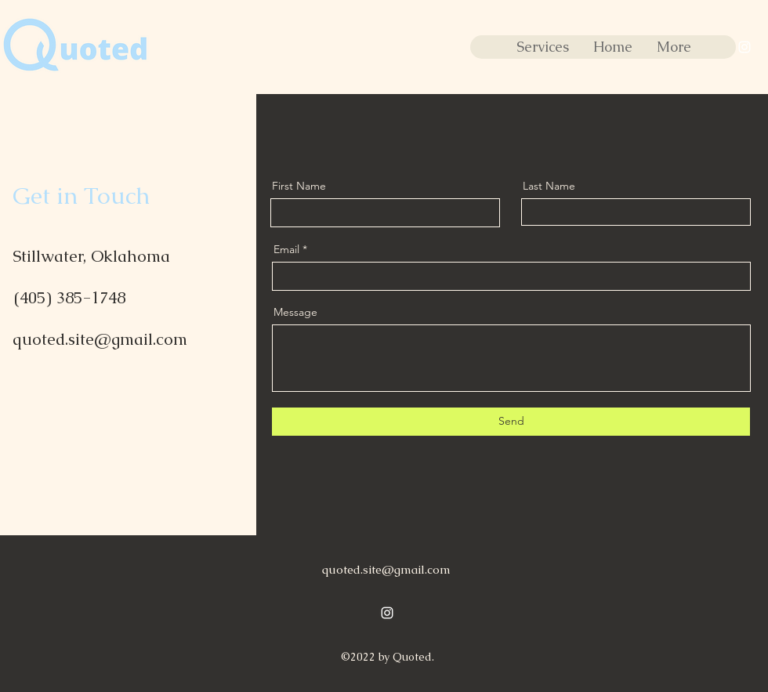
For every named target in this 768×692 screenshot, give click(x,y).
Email (286, 249)
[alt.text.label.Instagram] (744, 47)
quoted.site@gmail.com (100, 339)
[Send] (511, 422)
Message (295, 311)
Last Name (549, 185)
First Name (299, 185)
